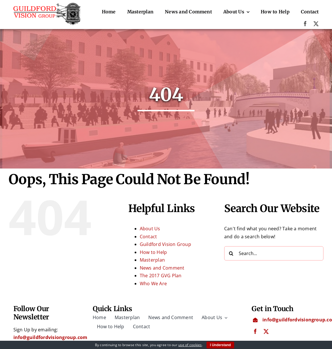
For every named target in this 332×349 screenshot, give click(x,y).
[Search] (231, 253)
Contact (148, 236)
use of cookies (190, 344)
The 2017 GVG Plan (161, 275)
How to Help (153, 252)
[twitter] (316, 23)
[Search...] (273, 253)
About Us (150, 228)
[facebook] (305, 23)
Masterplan (152, 260)
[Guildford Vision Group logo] (47, 5)
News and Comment (162, 268)
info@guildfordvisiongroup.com (50, 337)
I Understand (220, 345)
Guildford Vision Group (165, 244)
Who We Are (153, 283)
